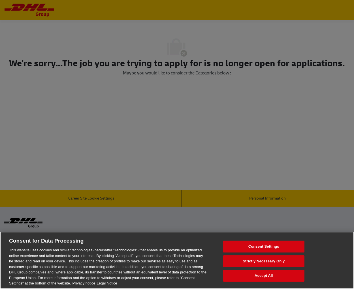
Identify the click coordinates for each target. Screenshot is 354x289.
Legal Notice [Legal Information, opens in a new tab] (107, 283)
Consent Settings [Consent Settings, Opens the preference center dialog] (263, 246)
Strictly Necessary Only (264, 261)
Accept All (264, 276)
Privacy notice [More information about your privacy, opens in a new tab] (83, 283)
